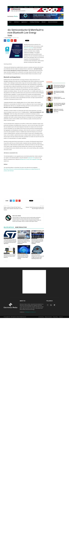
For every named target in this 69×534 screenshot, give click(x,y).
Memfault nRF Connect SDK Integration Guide (29, 159)
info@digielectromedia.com (30, 312)
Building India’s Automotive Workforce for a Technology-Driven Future (59, 110)
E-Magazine (26, 7)
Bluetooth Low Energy (28, 47)
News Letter (31, 7)
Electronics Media (8, 37)
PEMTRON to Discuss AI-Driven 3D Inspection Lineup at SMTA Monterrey (9, 256)
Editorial (44, 22)
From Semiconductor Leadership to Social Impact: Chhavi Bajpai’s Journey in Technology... (59, 104)
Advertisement (20, 7)
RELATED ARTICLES (9, 227)
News (10, 22)
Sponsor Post (36, 7)
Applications (24, 22)
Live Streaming (41, 316)
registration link (31, 157)
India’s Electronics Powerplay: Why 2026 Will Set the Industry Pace (59, 92)
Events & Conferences (52, 22)
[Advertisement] (24, 185)
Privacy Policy (55, 316)
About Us (15, 7)
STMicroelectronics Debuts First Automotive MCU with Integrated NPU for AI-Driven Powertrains (59, 86)
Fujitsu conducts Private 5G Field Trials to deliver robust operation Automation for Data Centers (13, 208)
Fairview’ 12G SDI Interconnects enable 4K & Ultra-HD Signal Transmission (35, 208)
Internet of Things (21, 238)
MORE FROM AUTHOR (21, 227)
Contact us (41, 7)
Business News (34, 238)
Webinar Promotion (48, 316)
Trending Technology (35, 22)
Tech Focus (17, 22)
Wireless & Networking (7, 238)
